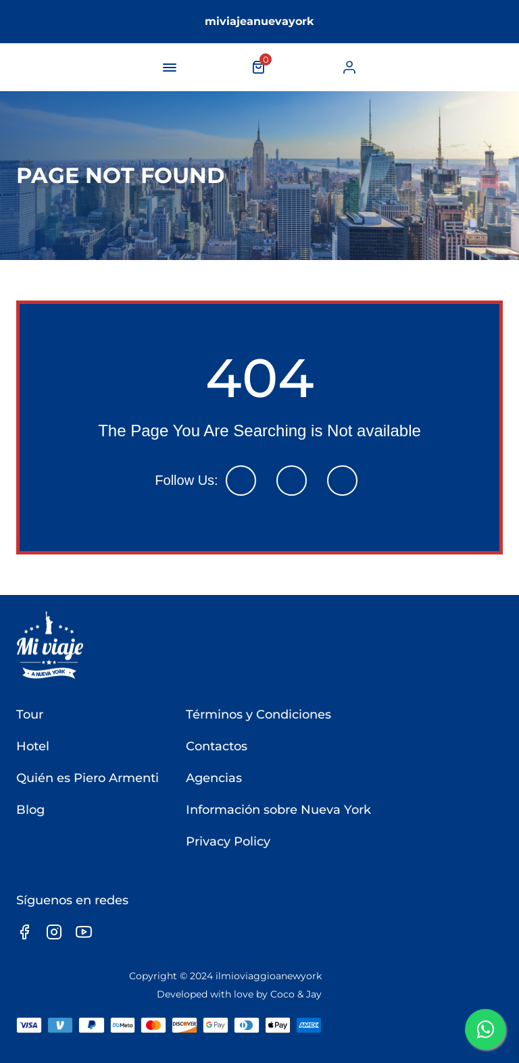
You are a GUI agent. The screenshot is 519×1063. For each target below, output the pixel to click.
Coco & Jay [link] (296, 994)
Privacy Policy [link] (228, 841)
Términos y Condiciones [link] (258, 714)
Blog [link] (30, 809)
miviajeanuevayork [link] (259, 21)
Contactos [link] (216, 746)
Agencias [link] (214, 778)
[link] (349, 67)
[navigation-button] (170, 67)
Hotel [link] (32, 746)
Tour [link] (29, 714)
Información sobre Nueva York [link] (278, 809)
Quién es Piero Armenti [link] (87, 778)
